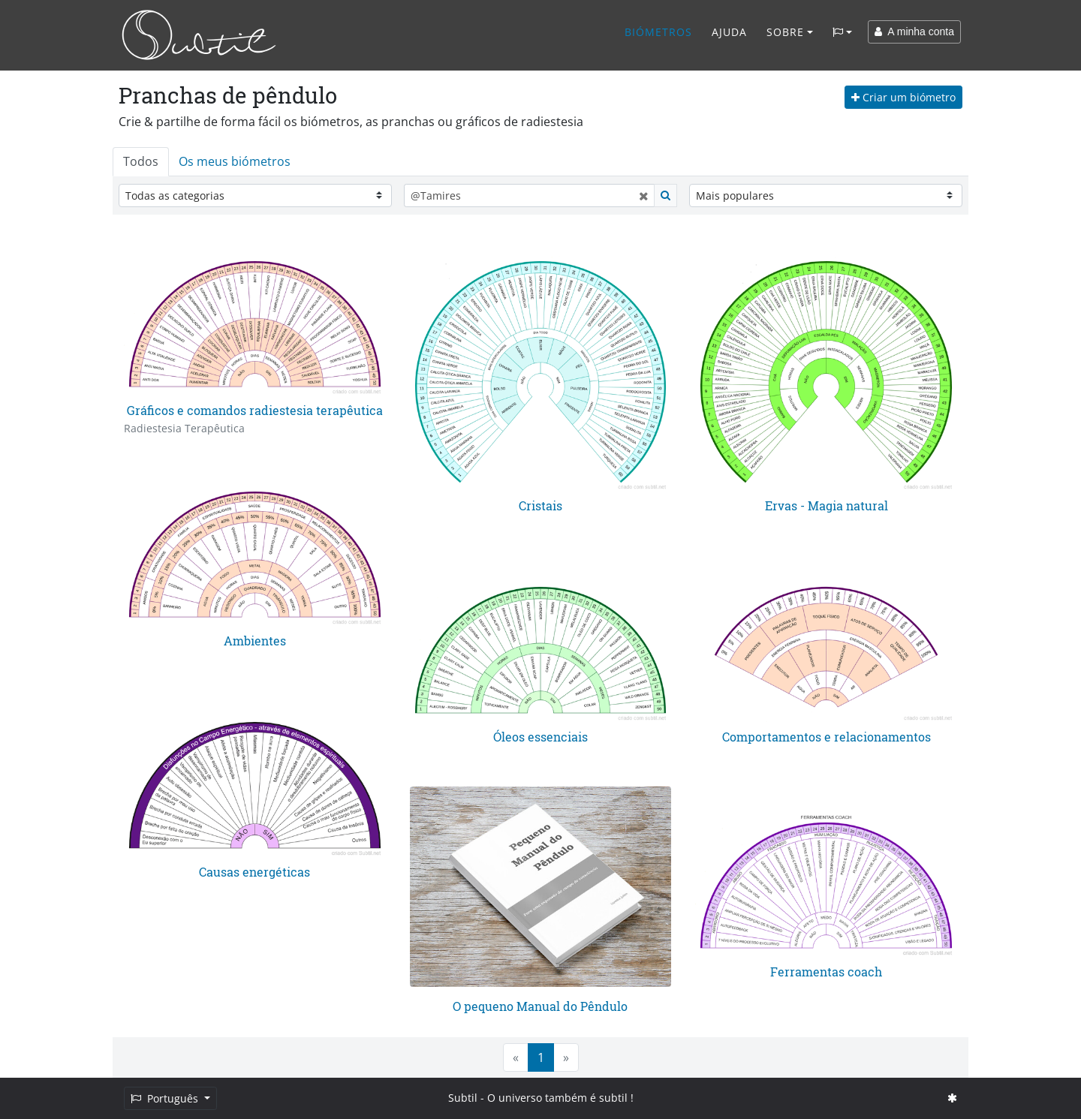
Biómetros (658, 32)
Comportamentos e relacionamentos (826, 736)
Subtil (462, 1097)
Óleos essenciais (540, 736)
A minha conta (914, 32)
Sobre (785, 32)
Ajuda (729, 32)
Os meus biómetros (235, 161)
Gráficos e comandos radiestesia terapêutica (255, 410)
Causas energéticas (254, 872)
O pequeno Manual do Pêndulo (540, 1006)
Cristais (540, 505)
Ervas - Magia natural (826, 505)
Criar (903, 97)
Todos (140, 161)
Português (166, 1098)
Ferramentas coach (826, 971)
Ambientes (255, 640)
